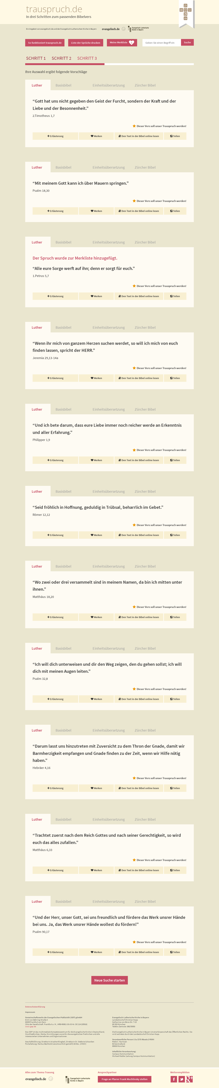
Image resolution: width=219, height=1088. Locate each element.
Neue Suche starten (109, 980)
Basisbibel (63, 85)
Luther (37, 85)
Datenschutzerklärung (35, 1006)
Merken (96, 136)
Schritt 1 (36, 58)
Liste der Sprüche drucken (85, 42)
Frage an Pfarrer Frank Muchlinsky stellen (124, 1079)
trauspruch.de (54, 9)
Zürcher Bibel (145, 85)
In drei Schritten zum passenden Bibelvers (58, 16)
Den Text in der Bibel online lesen (139, 136)
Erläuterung (55, 136)
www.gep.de (30, 1026)
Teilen (175, 136)
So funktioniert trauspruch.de (45, 42)
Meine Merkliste (122, 42)
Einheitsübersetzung (109, 85)
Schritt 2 (61, 58)
